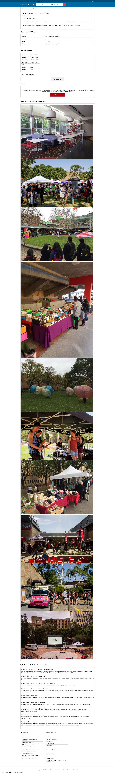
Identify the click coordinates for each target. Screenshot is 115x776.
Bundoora (33, 8)
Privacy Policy (58, 769)
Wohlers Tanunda (49, 754)
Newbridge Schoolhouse (29, 758)
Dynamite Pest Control (29, 742)
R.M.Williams (49, 737)
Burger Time (48, 751)
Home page (22, 1)
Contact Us (39, 1)
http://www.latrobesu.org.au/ (52, 43)
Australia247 (27, 4)
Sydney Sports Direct (50, 749)
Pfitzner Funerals (49, 745)
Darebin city (28, 8)
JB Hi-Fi (48, 747)
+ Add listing (45, 769)
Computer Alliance (50, 758)
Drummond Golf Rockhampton (52, 756)
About (34, 1)
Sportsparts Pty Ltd (50, 741)
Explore (28, 1)
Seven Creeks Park (50, 743)
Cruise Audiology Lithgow (29, 746)
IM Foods (26, 737)
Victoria (23, 8)
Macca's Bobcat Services (29, 751)
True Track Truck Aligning (51, 739)
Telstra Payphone (28, 753)
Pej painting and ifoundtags (30, 748)
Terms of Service (67, 769)
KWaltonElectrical (28, 744)
